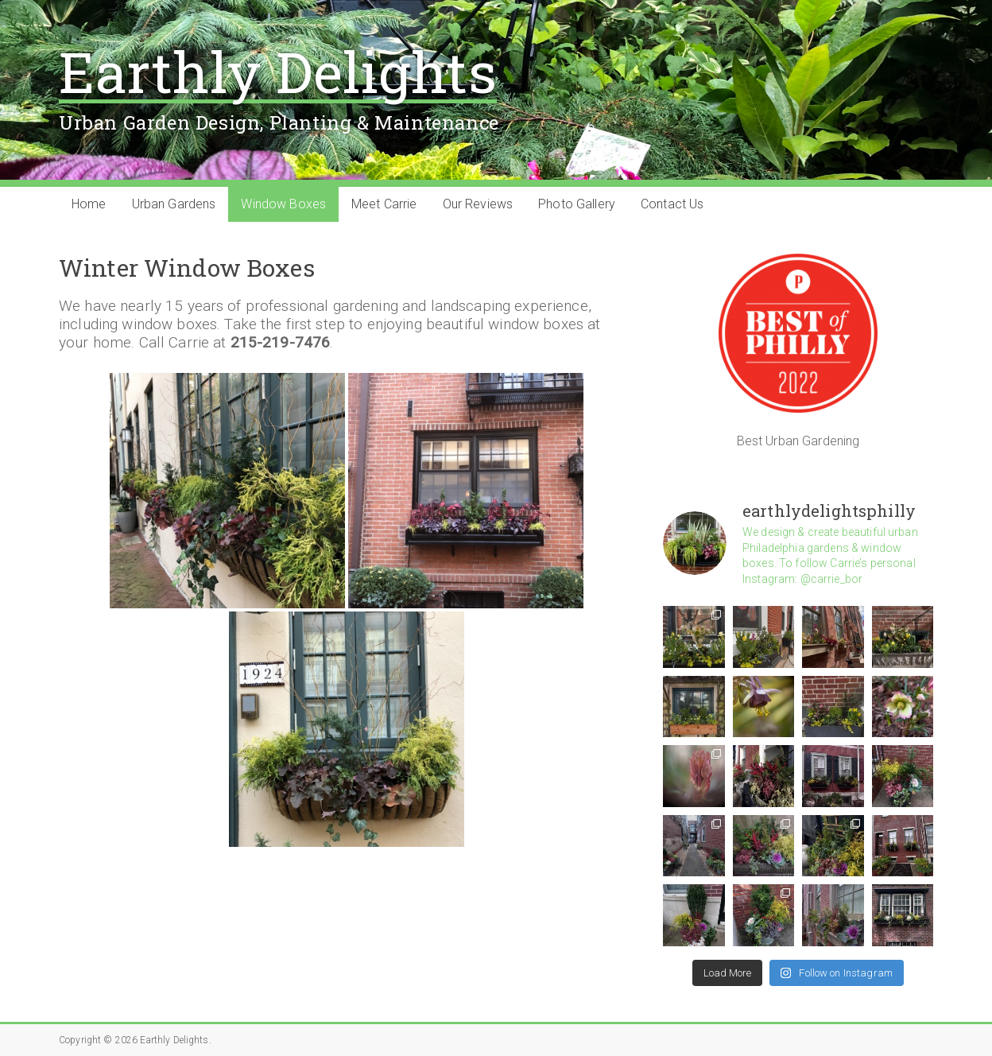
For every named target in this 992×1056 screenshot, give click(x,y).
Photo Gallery (576, 204)
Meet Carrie (384, 204)
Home (89, 204)
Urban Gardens (174, 204)
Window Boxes (283, 204)
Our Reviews (478, 204)
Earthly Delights (278, 71)
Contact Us (672, 204)
